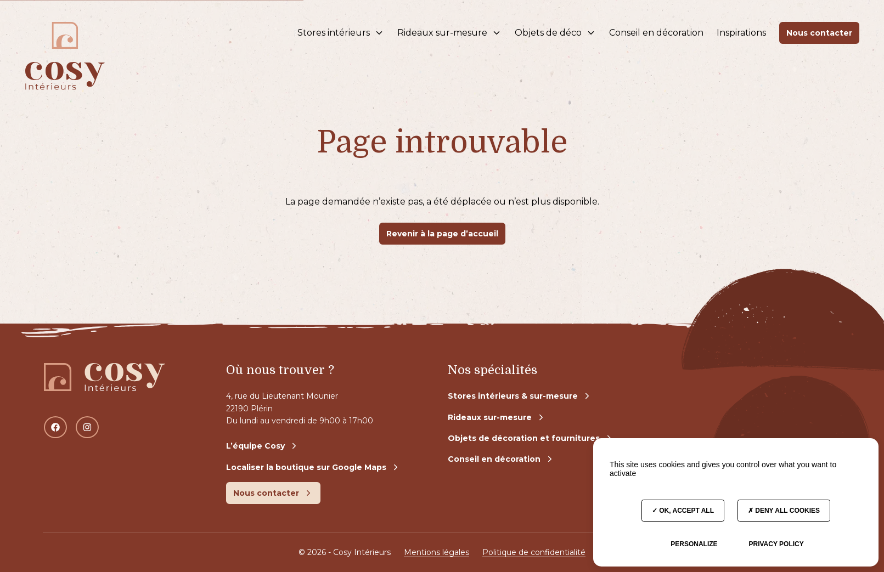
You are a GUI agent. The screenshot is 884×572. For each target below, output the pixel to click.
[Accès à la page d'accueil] (65, 33)
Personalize (694, 544)
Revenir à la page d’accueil (442, 234)
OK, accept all (683, 510)
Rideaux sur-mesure (449, 32)
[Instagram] (87, 427)
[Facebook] (55, 427)
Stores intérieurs (340, 32)
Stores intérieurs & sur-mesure (520, 396)
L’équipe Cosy (262, 446)
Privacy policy (775, 544)
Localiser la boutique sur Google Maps (313, 467)
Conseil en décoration (656, 32)
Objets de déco (555, 32)
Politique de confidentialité (533, 552)
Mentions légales (436, 552)
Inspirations (741, 32)
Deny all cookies (784, 510)
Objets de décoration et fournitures (531, 438)
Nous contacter (819, 33)
